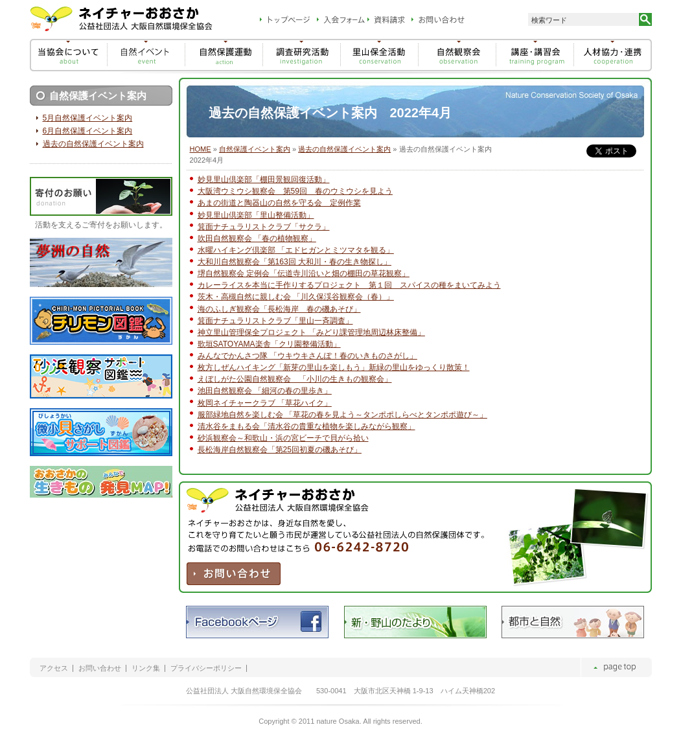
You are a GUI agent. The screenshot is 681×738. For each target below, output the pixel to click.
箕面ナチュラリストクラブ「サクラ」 (264, 226)
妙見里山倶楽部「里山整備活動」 (256, 215)
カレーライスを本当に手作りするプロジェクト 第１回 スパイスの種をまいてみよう (349, 285)
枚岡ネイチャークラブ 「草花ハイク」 (265, 403)
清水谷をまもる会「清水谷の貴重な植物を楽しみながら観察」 (306, 426)
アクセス (54, 668)
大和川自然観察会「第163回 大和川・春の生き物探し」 (295, 261)
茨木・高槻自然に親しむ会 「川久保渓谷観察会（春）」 (296, 296)
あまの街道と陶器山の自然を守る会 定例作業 (279, 202)
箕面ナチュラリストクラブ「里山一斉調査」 (275, 320)
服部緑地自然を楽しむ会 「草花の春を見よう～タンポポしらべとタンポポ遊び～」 (342, 414)
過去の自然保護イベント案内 (344, 149)
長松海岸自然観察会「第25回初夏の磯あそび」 (280, 449)
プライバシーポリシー (206, 668)
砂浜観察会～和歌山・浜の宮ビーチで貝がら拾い (283, 438)
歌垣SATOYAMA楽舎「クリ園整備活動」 (269, 344)
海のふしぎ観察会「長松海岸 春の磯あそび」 (279, 309)
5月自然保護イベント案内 (88, 117)
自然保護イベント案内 (254, 149)
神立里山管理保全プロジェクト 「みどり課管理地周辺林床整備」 (311, 332)
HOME (200, 149)
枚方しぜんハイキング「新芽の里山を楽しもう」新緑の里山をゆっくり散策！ (334, 367)
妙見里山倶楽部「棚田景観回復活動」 (264, 179)
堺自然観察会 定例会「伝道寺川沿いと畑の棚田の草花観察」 (304, 273)
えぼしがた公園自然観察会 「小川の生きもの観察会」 (295, 379)
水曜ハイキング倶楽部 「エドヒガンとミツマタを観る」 (296, 250)
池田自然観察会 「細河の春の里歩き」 (265, 390)
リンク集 (146, 668)
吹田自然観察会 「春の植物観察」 (257, 238)
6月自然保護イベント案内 (88, 130)
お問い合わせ (99, 668)
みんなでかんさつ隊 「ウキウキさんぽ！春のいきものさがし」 (307, 355)
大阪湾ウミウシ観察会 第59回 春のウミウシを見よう (295, 191)
